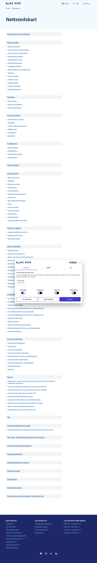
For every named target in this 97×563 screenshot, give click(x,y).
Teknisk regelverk (13, 321)
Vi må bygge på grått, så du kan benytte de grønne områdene (27, 390)
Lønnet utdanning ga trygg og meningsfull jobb (22, 356)
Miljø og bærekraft (13, 177)
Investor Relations (13, 210)
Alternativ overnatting (14, 280)
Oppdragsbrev (12, 214)
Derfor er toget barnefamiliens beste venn (21, 406)
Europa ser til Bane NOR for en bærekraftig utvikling (24, 400)
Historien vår (12, 197)
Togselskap (11, 123)
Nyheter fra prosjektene (15, 104)
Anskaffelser (12, 301)
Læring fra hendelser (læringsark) (18, 353)
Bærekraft (11, 181)
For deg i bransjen (13, 115)
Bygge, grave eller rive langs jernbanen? (20, 257)
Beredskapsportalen (14, 488)
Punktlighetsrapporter (14, 89)
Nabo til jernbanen (14, 246)
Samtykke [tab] (26, 267)
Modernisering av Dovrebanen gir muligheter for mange (25, 403)
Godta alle (70, 299)
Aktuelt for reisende (14, 46)
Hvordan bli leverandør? (15, 305)
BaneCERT (11, 136)
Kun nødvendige (27, 299)
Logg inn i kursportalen (15, 349)
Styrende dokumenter (14, 331)
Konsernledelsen (13, 191)
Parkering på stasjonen (15, 63)
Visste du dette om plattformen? (18, 53)
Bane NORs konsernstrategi (17, 200)
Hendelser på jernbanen (15, 235)
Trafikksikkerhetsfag (14, 366)
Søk (8, 417)
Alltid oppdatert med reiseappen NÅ (19, 69)
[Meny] (86, 3)
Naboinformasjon (13, 250)
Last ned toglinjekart (14, 86)
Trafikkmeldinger (13, 83)
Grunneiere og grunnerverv (16, 254)
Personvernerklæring (15, 454)
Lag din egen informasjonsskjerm (19, 446)
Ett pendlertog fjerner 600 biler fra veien (20, 396)
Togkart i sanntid (13, 76)
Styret (10, 204)
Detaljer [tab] (48, 267)
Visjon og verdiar (13, 207)
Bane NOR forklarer (14, 239)
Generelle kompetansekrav (16, 343)
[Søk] (75, 3)
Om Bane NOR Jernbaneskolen (18, 359)
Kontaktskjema (12, 151)
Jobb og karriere (13, 165)
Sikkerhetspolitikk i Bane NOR (17, 220)
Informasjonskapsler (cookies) (18, 462)
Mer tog (10, 377)
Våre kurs (11, 369)
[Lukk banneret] (80, 262)
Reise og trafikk (13, 42)
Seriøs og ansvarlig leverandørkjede (19, 325)
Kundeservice (12, 143)
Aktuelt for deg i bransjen (16, 119)
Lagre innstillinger (48, 299)
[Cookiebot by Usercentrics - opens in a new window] (70, 263)
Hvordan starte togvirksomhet (17, 126)
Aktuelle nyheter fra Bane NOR (17, 232)
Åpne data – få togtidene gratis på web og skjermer (26, 437)
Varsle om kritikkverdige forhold (18, 426)
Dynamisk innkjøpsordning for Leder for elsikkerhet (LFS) (26, 315)
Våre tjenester (12, 187)
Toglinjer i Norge (13, 79)
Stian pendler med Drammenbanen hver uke (22, 409)
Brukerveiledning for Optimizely (18, 34)
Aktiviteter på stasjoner (15, 154)
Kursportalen (12, 346)
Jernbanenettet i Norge (15, 60)
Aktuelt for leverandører (15, 318)
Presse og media (13, 471)
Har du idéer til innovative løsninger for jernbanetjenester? (26, 308)
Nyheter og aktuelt (14, 228)
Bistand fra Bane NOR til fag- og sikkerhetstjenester (24, 328)
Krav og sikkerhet (13, 298)
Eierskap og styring (14, 184)
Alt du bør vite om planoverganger (18, 50)
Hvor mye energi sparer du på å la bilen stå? (22, 393)
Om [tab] (71, 267)
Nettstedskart (12, 479)
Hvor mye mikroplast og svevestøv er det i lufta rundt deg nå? (27, 386)
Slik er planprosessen (14, 108)
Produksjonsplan (13, 217)
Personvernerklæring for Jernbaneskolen (21, 363)
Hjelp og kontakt (13, 147)
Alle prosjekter (12, 101)
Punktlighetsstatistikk (14, 66)
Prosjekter (11, 97)
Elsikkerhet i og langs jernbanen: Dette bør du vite (25, 496)
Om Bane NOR (12, 173)
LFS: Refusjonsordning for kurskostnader (21, 311)
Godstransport (12, 129)
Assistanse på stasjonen (15, 56)
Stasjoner (11, 73)
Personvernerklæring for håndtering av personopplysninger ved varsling (30, 429)
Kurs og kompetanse (14, 339)
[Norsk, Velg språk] (65, 3)
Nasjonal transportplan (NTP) (17, 194)
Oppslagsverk (12, 132)
